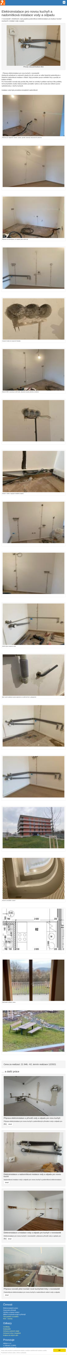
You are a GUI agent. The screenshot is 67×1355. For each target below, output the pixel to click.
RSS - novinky (8, 1319)
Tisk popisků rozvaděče (11, 1316)
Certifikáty (6, 1327)
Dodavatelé (7, 1329)
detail (10, 1124)
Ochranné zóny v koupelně (12, 1333)
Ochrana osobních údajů (11, 1331)
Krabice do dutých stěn (10, 1335)
